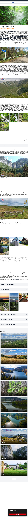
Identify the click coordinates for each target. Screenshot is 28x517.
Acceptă (17, 514)
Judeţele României (10, 28)
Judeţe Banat (3, 28)
